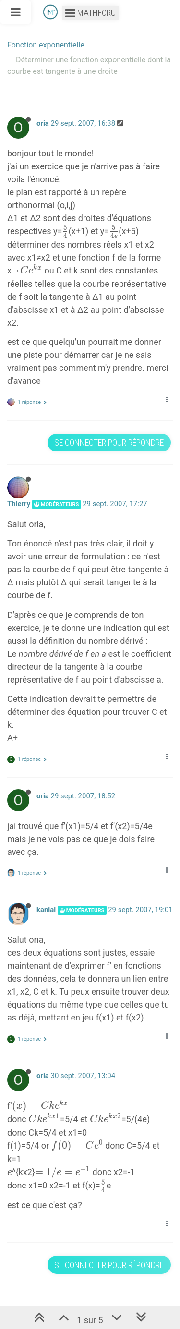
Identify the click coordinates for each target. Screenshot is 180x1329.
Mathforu (90, 13)
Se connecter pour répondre (109, 443)
